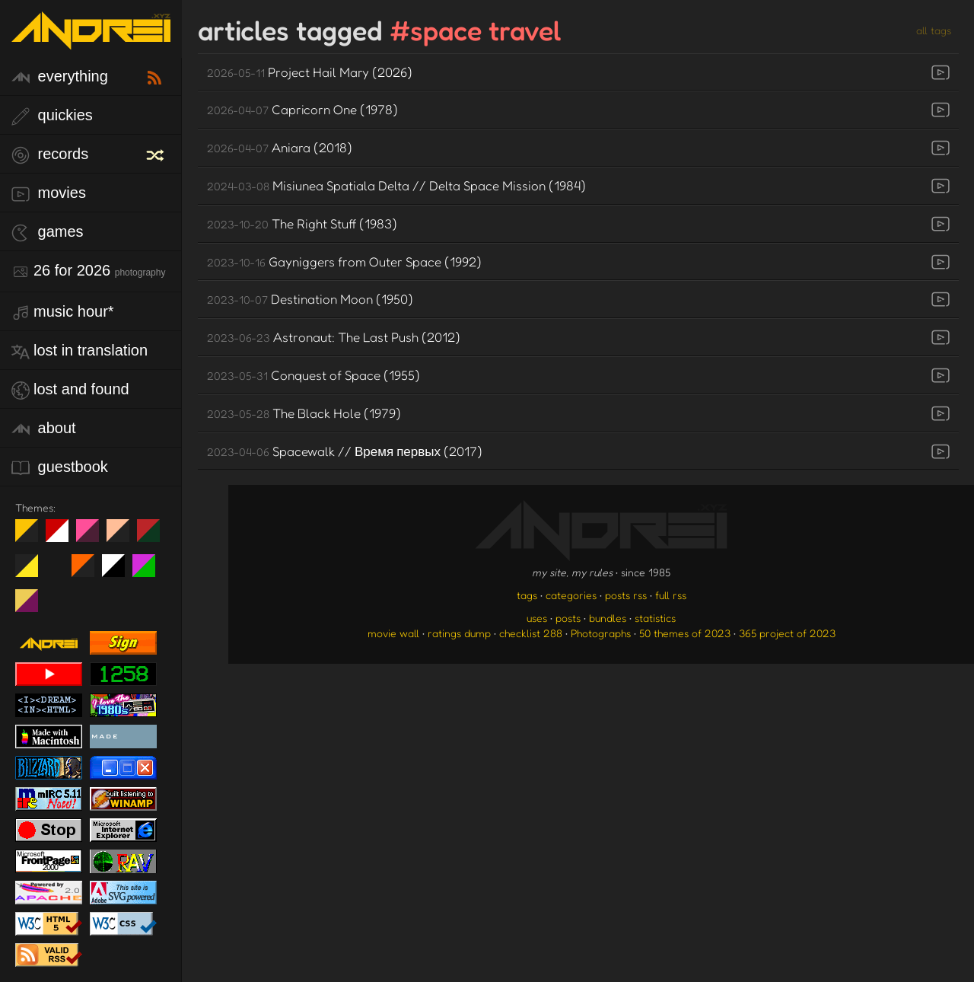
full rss (670, 594)
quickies (52, 116)
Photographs (601, 633)
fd (92, 536)
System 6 (119, 571)
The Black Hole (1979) (304, 413)
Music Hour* (62, 312)
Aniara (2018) (279, 147)
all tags (933, 30)
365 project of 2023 (787, 633)
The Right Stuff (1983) (302, 223)
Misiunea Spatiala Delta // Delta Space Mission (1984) (396, 185)
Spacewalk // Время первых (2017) (344, 451)
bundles (607, 617)
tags (527, 594)
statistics (655, 617)
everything (59, 77)
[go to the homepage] (90, 40)
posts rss (626, 594)
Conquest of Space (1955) (313, 375)
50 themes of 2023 (684, 633)
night (32, 536)
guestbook (59, 467)
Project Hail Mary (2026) (309, 72)
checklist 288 (530, 633)
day (62, 536)
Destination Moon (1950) (310, 299)
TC (32, 606)
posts (568, 617)
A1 (149, 571)
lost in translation (79, 351)
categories (571, 594)
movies (48, 193)
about (43, 428)
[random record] (156, 153)
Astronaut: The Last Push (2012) (333, 337)
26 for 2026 (88, 271)
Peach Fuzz (123, 536)
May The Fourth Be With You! (32, 571)
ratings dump (459, 633)
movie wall (393, 633)
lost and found (70, 390)
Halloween (88, 571)
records (49, 154)
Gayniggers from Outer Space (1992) (344, 261)
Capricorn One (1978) (302, 109)
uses (537, 617)
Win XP (57, 565)
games (47, 232)
